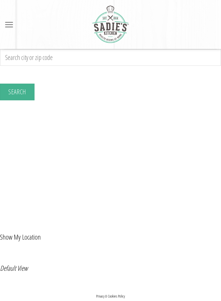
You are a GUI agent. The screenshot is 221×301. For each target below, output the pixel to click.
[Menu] (9, 24)
